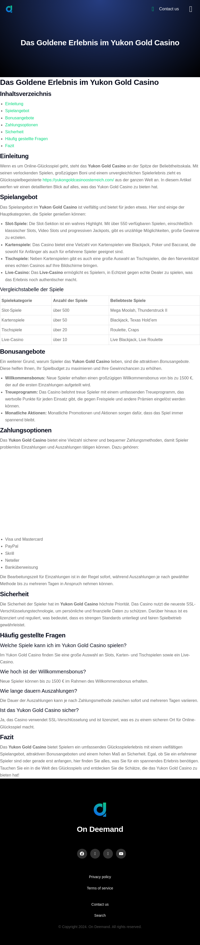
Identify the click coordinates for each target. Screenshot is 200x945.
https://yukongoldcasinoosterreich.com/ (78, 180)
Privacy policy (100, 877)
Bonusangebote (19, 118)
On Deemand (100, 829)
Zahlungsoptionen (21, 125)
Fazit (9, 146)
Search (100, 915)
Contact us (100, 904)
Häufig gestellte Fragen (26, 139)
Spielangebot (17, 111)
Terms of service (100, 888)
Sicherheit (14, 132)
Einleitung (14, 104)
